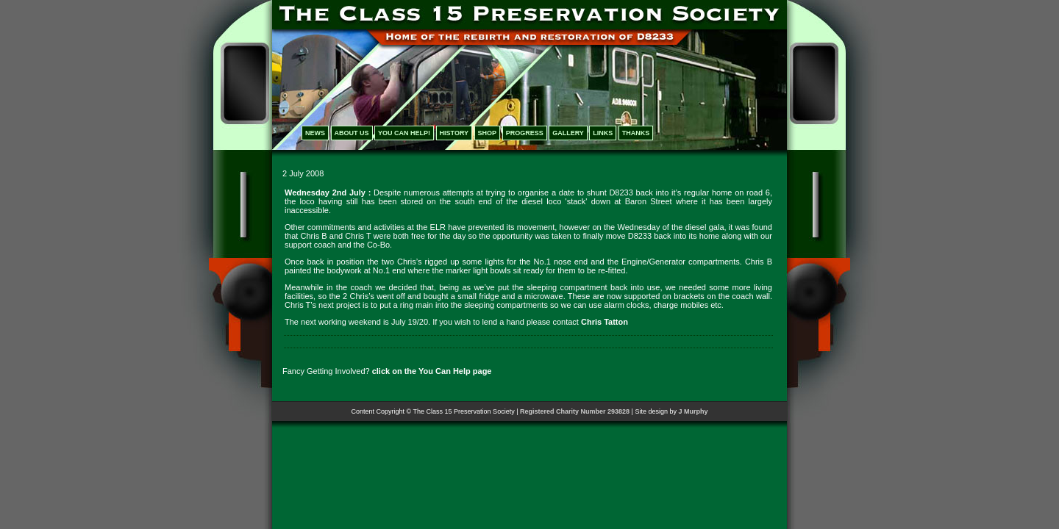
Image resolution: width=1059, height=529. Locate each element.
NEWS (315, 133)
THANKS (636, 133)
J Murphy (692, 411)
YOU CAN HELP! (404, 133)
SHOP (487, 133)
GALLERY (568, 133)
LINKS (603, 133)
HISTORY (454, 133)
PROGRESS (524, 133)
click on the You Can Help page (432, 371)
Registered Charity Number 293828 (575, 411)
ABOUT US (352, 133)
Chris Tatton (604, 321)
